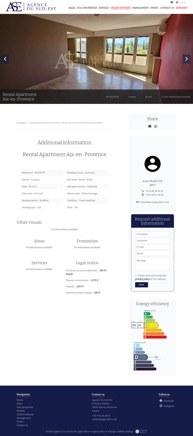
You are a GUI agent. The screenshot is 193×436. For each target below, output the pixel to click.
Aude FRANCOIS (152, 181)
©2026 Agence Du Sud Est (60, 431)
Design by (140, 431)
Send (141, 285)
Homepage (21, 123)
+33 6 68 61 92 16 (154, 194)
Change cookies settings (120, 431)
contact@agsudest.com (104, 419)
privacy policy (142, 279)
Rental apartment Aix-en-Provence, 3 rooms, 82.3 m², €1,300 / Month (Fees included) (66, 123)
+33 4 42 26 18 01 (154, 191)
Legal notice (83, 431)
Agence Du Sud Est (102, 400)
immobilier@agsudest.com (154, 202)
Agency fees (98, 431)
